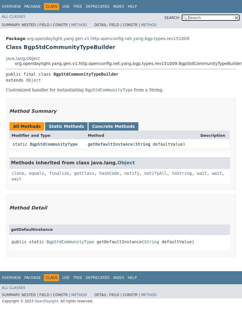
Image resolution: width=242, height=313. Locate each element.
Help (132, 6)
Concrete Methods (113, 126)
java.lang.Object (23, 58)
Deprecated (98, 6)
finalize (59, 173)
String (143, 144)
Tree (77, 6)
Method (79, 25)
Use (65, 6)
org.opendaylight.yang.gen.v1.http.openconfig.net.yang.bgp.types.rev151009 (108, 38)
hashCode (109, 173)
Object (33, 80)
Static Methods (66, 126)
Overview (11, 6)
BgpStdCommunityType (53, 144)
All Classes (13, 17)
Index (118, 6)
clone (18, 173)
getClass (84, 173)
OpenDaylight (46, 301)
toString (182, 173)
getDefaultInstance (110, 144)
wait (202, 173)
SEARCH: (172, 18)
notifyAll (155, 173)
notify (131, 173)
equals (36, 173)
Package (32, 6)
